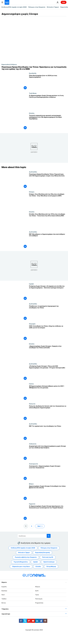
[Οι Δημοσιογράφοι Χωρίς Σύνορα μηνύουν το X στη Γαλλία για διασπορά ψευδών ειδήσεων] (47, 102)
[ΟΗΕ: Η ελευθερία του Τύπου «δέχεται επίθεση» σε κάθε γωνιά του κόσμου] (47, 333)
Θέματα (4, 582)
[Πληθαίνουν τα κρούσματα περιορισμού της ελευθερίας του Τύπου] (47, 313)
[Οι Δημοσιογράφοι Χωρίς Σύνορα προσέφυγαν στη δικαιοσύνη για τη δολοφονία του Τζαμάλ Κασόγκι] (47, 513)
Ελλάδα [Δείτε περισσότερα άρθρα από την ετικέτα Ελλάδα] (38, 566)
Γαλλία (31, 384)
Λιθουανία (32, 444)
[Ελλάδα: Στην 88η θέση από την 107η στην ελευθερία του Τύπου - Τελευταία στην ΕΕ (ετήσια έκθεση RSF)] (47, 221)
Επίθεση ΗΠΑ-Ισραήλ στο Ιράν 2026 (14, 7)
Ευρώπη (4, 586)
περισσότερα (6, 614)
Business (4, 590)
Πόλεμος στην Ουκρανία (36, 7)
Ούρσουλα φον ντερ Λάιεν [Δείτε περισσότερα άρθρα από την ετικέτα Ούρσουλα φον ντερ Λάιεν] (21, 566)
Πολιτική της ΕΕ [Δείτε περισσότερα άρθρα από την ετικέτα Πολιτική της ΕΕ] (47, 557)
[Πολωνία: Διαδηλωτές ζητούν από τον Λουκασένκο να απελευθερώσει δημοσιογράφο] (47, 413)
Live (63, 2)
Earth (36, 590)
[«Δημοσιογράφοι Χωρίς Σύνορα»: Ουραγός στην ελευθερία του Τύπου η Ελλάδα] (47, 353)
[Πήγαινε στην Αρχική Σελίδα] (7, 2)
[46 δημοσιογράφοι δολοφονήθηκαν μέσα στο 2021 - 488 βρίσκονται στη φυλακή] (47, 393)
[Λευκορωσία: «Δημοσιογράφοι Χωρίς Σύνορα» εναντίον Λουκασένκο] (47, 473)
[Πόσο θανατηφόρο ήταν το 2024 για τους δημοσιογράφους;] (47, 82)
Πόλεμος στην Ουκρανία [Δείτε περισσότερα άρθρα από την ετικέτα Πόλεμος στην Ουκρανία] (49, 548)
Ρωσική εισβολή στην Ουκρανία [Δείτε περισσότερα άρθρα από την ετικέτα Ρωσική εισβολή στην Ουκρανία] (26, 557)
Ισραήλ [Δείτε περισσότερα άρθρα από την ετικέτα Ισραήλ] (35, 562)
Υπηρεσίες (5, 609)
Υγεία (37, 594)
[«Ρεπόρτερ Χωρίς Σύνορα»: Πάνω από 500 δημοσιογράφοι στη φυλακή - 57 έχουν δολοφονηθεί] (47, 373)
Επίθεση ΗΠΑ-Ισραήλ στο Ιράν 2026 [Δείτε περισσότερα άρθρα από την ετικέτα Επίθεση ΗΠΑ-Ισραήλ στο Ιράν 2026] (23, 548)
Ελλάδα (31, 113)
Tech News (32, 93)
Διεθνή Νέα (33, 172)
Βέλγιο (31, 484)
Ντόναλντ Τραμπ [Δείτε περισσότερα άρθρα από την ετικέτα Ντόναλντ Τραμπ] (24, 552)
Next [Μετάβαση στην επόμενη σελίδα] (39, 526)
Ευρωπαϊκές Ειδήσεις (9, 64)
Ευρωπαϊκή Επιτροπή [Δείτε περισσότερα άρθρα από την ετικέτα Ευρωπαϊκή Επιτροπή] (42, 552)
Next (3, 594)
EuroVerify (32, 73)
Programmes (39, 603)
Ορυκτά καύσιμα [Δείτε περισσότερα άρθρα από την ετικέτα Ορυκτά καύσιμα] (48, 562)
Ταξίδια (4, 599)
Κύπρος (31, 192)
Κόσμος (37, 586)
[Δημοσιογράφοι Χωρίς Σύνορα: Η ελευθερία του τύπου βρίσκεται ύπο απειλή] (47, 493)
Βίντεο (4, 603)
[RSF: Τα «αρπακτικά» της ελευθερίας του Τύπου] (47, 433)
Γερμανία (32, 504)
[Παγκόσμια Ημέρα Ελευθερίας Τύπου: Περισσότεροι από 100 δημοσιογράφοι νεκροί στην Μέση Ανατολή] (47, 181)
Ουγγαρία (32, 324)
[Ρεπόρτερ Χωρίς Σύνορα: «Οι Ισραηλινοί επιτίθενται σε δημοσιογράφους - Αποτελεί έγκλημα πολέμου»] (47, 293)
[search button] (49, 536)
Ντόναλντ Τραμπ (53, 7)
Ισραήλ (31, 284)
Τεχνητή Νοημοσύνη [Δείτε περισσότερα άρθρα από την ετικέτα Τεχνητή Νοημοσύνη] (21, 562)
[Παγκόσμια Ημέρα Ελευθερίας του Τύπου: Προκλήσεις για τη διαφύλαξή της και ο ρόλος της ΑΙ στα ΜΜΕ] (34, 68)
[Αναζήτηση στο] (34, 536)
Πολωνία (32, 404)
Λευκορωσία (33, 464)
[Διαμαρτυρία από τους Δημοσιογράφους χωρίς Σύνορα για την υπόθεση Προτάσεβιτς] (47, 453)
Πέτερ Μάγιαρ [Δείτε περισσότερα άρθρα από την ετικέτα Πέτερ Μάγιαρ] (51, 566)
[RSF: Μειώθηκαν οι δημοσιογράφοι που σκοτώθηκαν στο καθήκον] (47, 241)
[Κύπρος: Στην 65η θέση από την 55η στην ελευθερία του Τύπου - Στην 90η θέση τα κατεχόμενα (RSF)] (47, 201)
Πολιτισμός (38, 599)
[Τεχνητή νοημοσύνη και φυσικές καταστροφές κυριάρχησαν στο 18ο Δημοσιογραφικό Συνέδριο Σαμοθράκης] (47, 122)
